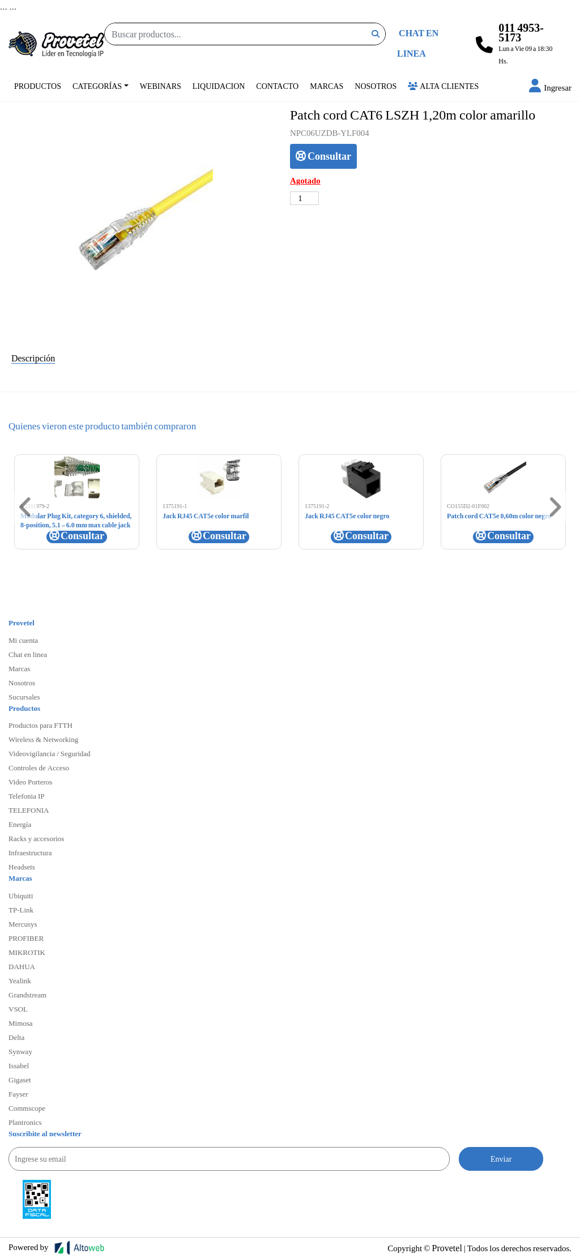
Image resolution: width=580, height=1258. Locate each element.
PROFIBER (26, 938)
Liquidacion (219, 86)
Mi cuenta (23, 640)
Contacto (277, 86)
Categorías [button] (97, 86)
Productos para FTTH (40, 725)
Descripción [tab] (33, 357)
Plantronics (25, 1122)
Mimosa (20, 1022)
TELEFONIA (28, 809)
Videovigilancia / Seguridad (49, 753)
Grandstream (27, 994)
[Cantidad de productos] (304, 198)
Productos (37, 86)
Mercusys (22, 923)
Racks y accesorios (36, 838)
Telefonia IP (26, 795)
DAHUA (21, 966)
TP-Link (20, 909)
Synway (20, 1051)
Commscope (26, 1107)
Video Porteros (30, 781)
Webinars (160, 86)
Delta (16, 1037)
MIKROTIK (26, 952)
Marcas (326, 86)
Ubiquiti (20, 895)
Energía (19, 824)
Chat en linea (27, 654)
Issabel (18, 1065)
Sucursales (24, 696)
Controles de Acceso (38, 767)
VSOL (18, 1008)
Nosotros (375, 86)
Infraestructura (30, 852)
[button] (550, 87)
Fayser (18, 1093)
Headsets (21, 866)
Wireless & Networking (43, 739)
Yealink (19, 980)
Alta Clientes (443, 86)
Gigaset (19, 1079)
